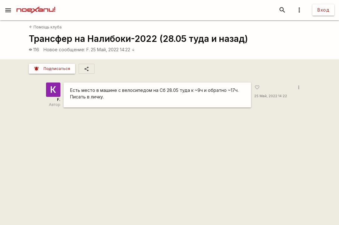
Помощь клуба (45, 27)
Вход (323, 9)
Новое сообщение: (64, 49)
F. (88, 49)
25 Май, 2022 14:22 (113, 49)
